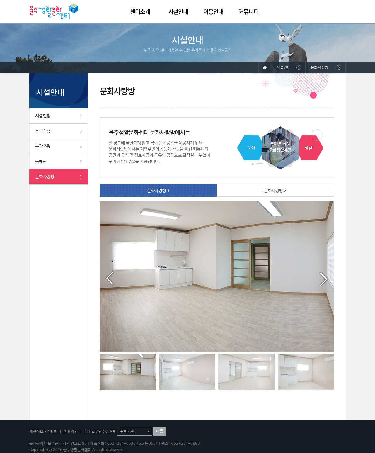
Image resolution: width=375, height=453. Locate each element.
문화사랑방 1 (158, 190)
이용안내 (213, 11)
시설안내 (178, 11)
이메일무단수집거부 (100, 432)
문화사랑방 (44, 176)
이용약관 (71, 432)
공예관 (41, 161)
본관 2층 (42, 146)
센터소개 (140, 11)
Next (323, 278)
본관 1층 (42, 130)
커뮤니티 (248, 11)
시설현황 (42, 115)
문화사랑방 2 (275, 190)
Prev (110, 278)
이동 (159, 431)
